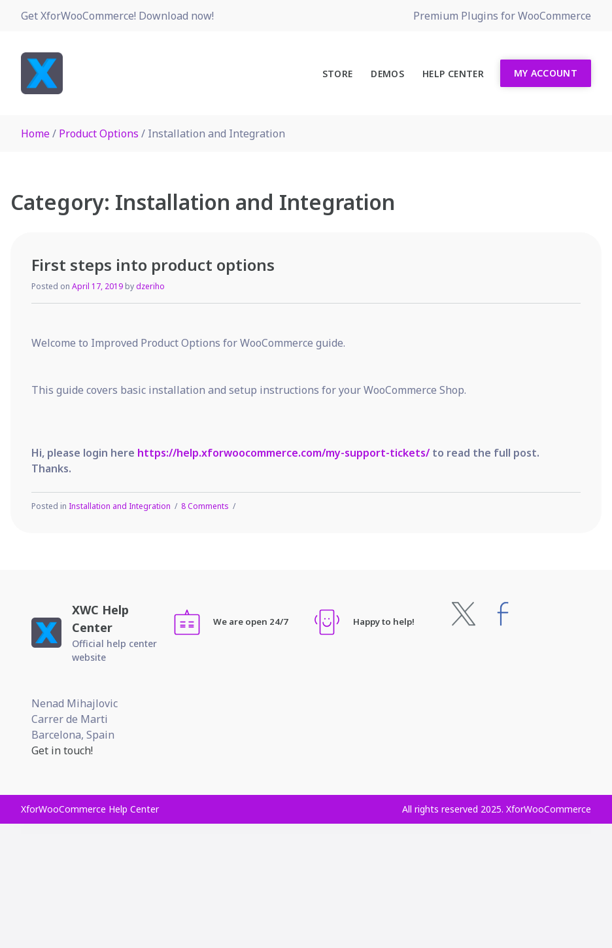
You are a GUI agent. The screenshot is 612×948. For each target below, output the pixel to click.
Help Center (453, 73)
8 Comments (205, 506)
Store (337, 73)
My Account (546, 73)
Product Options (99, 133)
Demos (387, 73)
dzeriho (150, 286)
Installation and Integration (120, 506)
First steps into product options (153, 264)
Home (35, 133)
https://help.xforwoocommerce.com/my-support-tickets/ (283, 453)
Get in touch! (62, 750)
